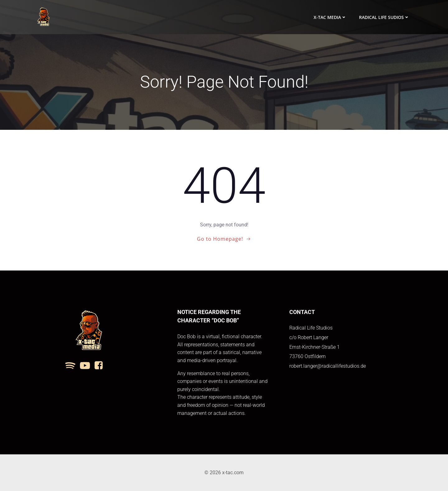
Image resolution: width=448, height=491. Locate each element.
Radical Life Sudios (384, 17)
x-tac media (330, 17)
